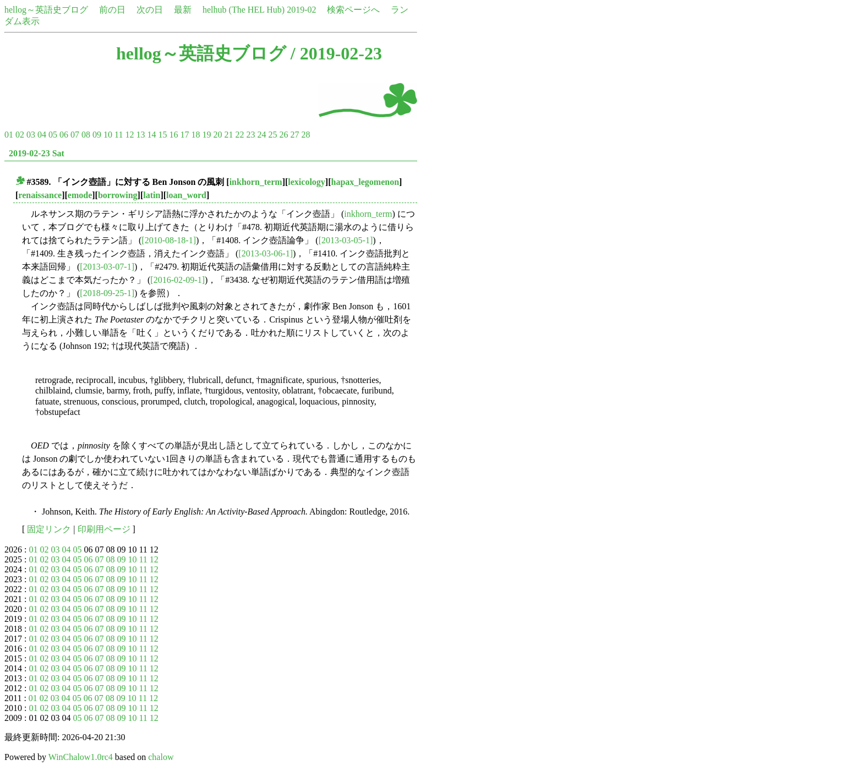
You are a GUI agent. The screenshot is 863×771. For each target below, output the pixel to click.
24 (261, 134)
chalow (160, 757)
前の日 (112, 9)
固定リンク (49, 529)
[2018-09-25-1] (107, 293)
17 (184, 134)
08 (85, 134)
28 (305, 134)
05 (52, 134)
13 (140, 134)
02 (19, 134)
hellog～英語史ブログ (46, 9)
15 (162, 134)
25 (272, 134)
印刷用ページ (104, 529)
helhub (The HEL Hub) (244, 9)
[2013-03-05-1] (346, 240)
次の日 (149, 9)
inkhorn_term (256, 182)
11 (118, 134)
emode (80, 195)
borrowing (118, 195)
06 (63, 134)
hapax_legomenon (365, 182)
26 (283, 134)
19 (206, 134)
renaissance (40, 195)
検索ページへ (353, 9)
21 (228, 134)
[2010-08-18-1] (168, 240)
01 (8, 134)
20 (217, 134)
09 (96, 134)
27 (294, 134)
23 (250, 134)
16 (173, 134)
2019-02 (301, 9)
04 (41, 134)
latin (151, 195)
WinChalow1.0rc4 (80, 757)
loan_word (186, 195)
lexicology (306, 182)
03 (30, 134)
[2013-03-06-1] (265, 253)
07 (74, 134)
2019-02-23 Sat (36, 153)
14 (151, 134)
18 (195, 134)
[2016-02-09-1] (177, 280)
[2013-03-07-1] (107, 266)
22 (239, 134)
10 (107, 134)
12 (129, 134)
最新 (183, 9)
